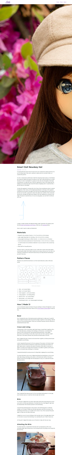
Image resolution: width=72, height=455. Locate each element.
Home (57, 2)
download (45, 225)
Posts (61, 2)
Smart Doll (19, 169)
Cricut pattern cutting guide (44, 308)
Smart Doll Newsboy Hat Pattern (28, 225)
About (65, 2)
